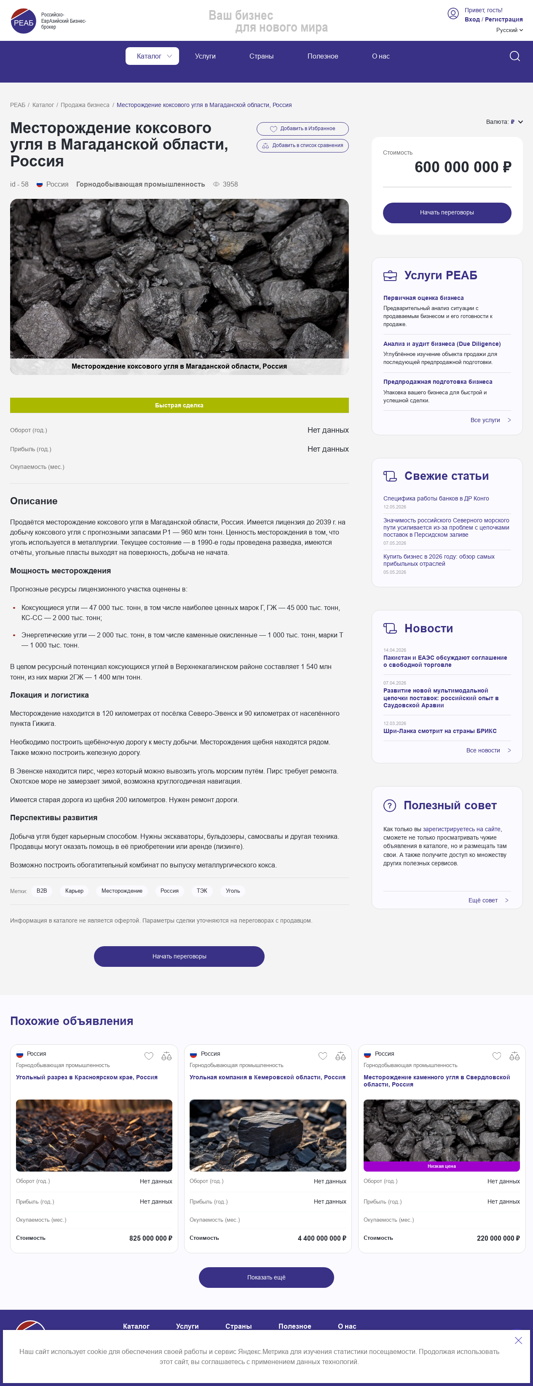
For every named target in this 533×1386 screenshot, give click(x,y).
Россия (170, 872)
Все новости (488, 731)
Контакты (137, 1326)
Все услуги (491, 401)
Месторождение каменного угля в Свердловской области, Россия (437, 1062)
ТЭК (202, 872)
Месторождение (122, 872)
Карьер (74, 872)
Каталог (43, 86)
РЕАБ (17, 86)
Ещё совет (489, 881)
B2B (42, 872)
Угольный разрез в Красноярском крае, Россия (87, 1058)
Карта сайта (196, 1326)
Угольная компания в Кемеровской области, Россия (268, 1058)
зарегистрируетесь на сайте (462, 810)
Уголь (233, 872)
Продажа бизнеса (85, 86)
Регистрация (504, 19)
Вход (472, 19)
